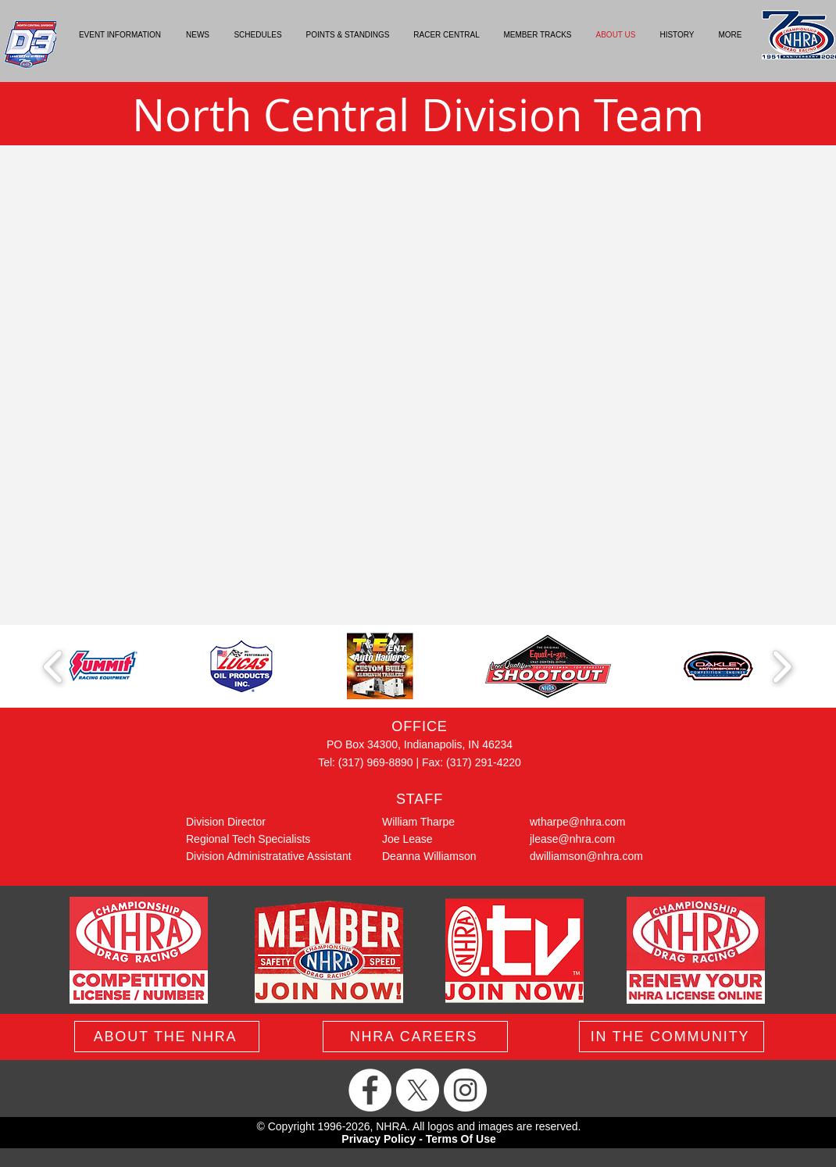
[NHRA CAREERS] (415, 1036)
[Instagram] (465, 1090)
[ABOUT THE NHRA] (166, 1036)
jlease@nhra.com (572, 839)
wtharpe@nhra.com (577, 821)
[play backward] (53, 666)
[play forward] (781, 666)
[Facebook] (369, 1090)
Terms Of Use (461, 1139)
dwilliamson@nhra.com (586, 856)
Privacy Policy (378, 1139)
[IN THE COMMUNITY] (671, 1036)
